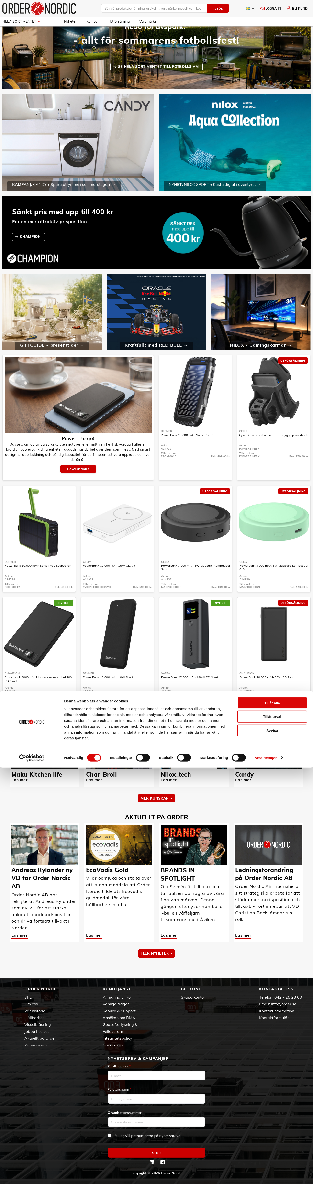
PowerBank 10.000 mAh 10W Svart (108, 691)
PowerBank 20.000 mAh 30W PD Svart (267, 691)
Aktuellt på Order (40, 1038)
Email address (119, 1066)
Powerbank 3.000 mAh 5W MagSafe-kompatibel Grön (273, 581)
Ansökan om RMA (119, 1017)
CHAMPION (31, 251)
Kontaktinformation (276, 1010)
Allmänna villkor (117, 997)
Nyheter (70, 21)
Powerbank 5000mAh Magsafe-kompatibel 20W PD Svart (39, 693)
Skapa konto (192, 997)
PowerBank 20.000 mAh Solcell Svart (187, 449)
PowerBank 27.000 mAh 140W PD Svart (189, 691)
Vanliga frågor (116, 1004)
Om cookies (113, 1045)
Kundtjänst (117, 988)
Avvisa (272, 1147)
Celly (243, 445)
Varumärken (148, 21)
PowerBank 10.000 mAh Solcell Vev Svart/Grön (38, 580)
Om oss (31, 1004)
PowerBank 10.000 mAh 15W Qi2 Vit (109, 580)
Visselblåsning (37, 1024)
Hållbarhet (34, 1017)
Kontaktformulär (274, 1017)
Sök (218, 8)
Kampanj (93, 21)
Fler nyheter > (156, 967)
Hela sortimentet (21, 21)
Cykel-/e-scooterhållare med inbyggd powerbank (273, 449)
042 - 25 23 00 (288, 997)
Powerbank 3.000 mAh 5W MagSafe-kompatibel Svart (195, 581)
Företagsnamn (120, 1089)
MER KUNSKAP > (156, 812)
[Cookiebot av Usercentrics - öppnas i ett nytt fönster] (31, 1174)
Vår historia (34, 1010)
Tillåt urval (272, 1133)
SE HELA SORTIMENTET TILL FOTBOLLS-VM (159, 81)
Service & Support (119, 1010)
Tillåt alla (272, 1119)
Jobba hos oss (37, 1031)
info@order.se (283, 1004)
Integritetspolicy (117, 1038)
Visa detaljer (266, 1174)
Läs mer (19, 793)
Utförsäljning (120, 21)
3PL (28, 997)
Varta (165, 687)
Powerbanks (78, 483)
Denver (166, 445)
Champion (12, 687)
